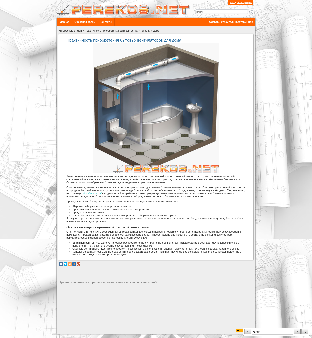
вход (233, 2)
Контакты (106, 21)
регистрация (244, 2)
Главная (64, 21)
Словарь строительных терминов (231, 21)
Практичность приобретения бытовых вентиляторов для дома (122, 30)
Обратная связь (84, 21)
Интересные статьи (70, 30)
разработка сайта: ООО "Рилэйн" (78, 330)
